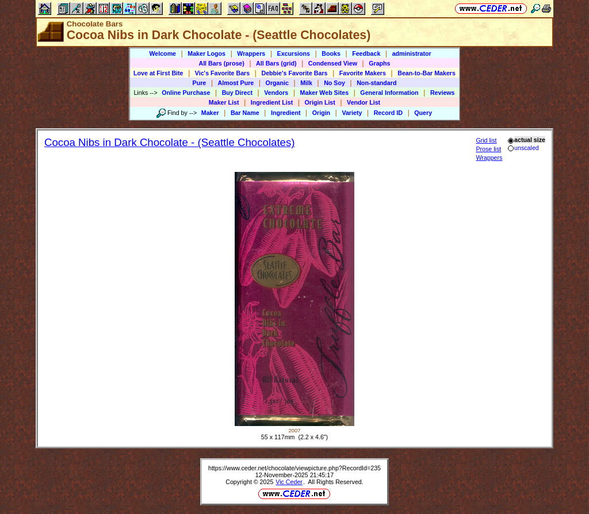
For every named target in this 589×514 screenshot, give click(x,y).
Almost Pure (236, 82)
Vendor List (363, 102)
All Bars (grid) (276, 63)
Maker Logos (206, 53)
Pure (199, 82)
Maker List (224, 102)
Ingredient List (272, 102)
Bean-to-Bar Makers (426, 73)
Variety (352, 112)
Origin (321, 112)
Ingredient (286, 112)
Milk (306, 82)
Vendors (276, 92)
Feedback (366, 53)
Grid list (486, 140)
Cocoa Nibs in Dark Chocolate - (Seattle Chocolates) (169, 142)
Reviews (442, 92)
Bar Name (245, 112)
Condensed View (332, 63)
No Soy (334, 82)
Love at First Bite (158, 73)
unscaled (523, 147)
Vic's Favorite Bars (222, 73)
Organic (277, 82)
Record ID (388, 112)
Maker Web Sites (324, 92)
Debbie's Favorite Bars (294, 73)
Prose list (488, 148)
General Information (389, 92)
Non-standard (376, 82)
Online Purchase (186, 92)
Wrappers (251, 53)
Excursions (293, 53)
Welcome (162, 53)
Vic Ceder (289, 481)
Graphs (379, 63)
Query (423, 112)
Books (331, 53)
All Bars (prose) (221, 63)
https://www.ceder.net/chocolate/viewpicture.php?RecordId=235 (294, 468)
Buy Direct (237, 92)
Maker (210, 112)
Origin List (320, 102)
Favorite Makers (362, 73)
